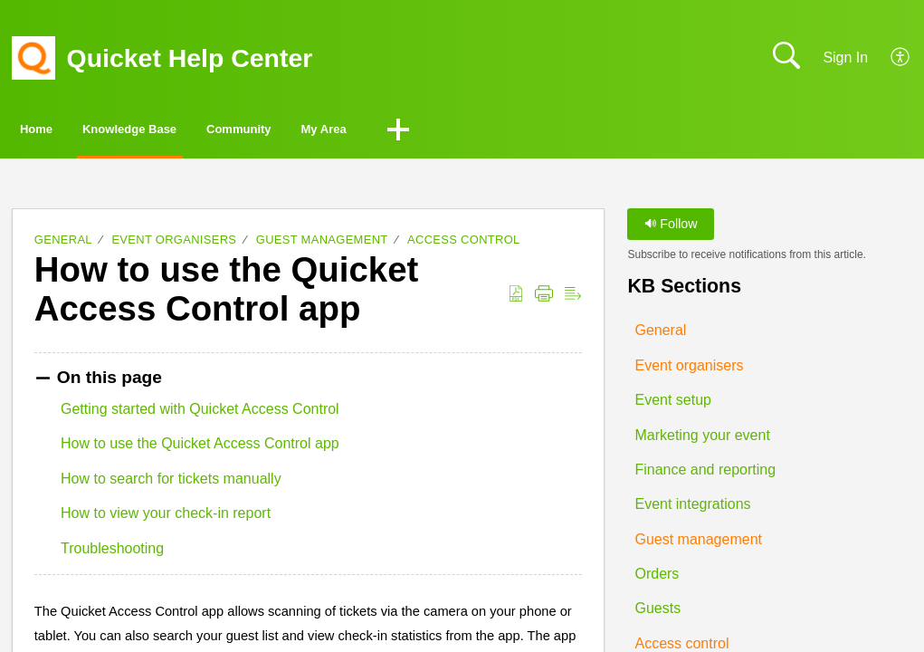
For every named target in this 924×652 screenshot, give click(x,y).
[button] (901, 58)
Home (63, 131)
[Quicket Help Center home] (33, 58)
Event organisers (173, 244)
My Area (497, 131)
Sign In (845, 57)
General (63, 244)
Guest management (322, 244)
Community (365, 131)
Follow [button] (671, 228)
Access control (463, 244)
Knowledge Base (204, 131)
